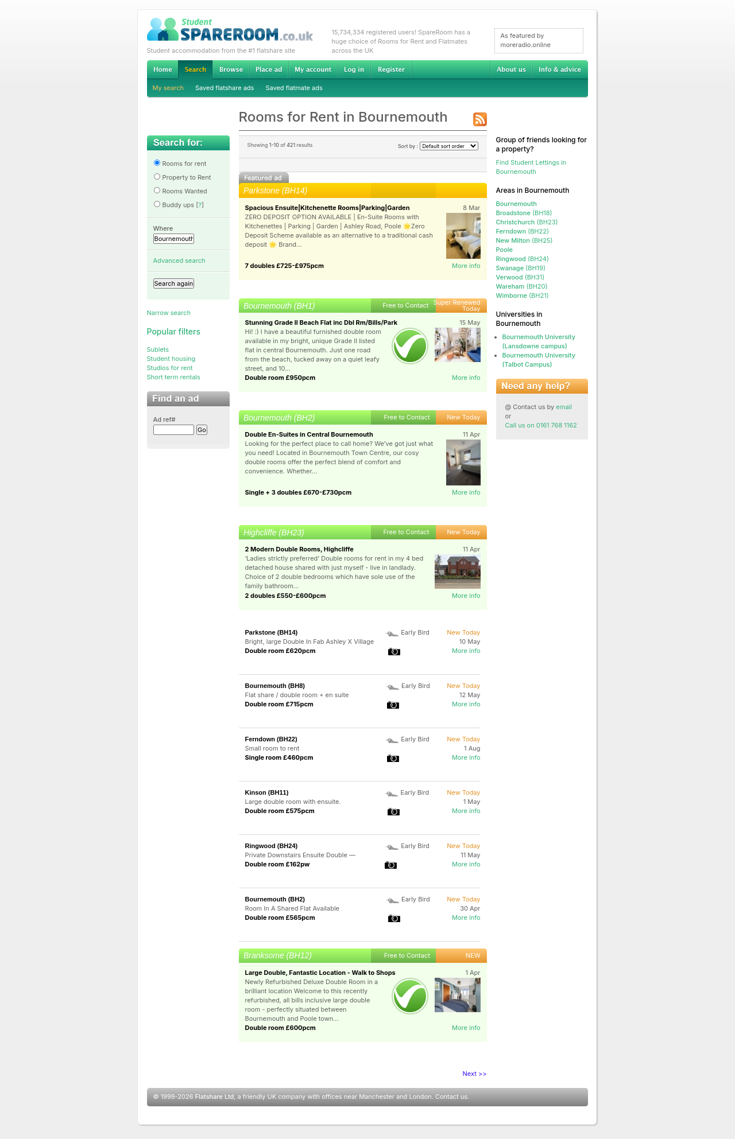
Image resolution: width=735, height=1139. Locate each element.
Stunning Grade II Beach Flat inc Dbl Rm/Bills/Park (321, 322)
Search (195, 69)
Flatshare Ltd (214, 1097)
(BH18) (524, 213)
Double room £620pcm (280, 651)
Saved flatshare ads (224, 88)
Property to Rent (182, 177)
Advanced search (179, 260)
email (564, 407)
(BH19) (521, 268)
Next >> (475, 1074)
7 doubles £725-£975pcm (284, 266)
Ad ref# (164, 419)
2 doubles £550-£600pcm (285, 596)
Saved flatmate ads (293, 88)
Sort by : (438, 146)
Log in (354, 69)
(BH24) (523, 259)
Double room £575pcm (280, 811)
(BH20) (522, 286)
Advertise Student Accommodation (268, 69)
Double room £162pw (277, 864)
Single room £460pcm (279, 757)
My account (313, 69)
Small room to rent (272, 748)
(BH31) (520, 277)
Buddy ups (174, 205)
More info (466, 266)
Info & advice (560, 69)
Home (162, 69)
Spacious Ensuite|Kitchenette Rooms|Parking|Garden (327, 208)
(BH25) (524, 240)
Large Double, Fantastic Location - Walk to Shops (320, 973)
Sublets (158, 349)
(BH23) (527, 222)
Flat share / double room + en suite (297, 695)
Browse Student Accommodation (230, 69)
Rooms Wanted (180, 191)
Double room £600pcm (280, 1028)
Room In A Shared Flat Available (292, 908)
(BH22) (522, 231)
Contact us (451, 1097)
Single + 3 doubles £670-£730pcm (298, 492)
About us (511, 69)
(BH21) (522, 295)
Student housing (171, 359)
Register (391, 69)
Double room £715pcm (279, 704)
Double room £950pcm (280, 378)
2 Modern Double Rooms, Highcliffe (299, 549)
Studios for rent (170, 368)
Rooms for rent (180, 164)
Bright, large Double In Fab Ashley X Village (309, 641)
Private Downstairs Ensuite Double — (300, 855)
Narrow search (169, 313)
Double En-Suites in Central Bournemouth (309, 434)
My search (168, 88)
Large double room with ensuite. (293, 802)
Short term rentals (173, 377)
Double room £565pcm (280, 917)
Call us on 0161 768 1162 (541, 425)
